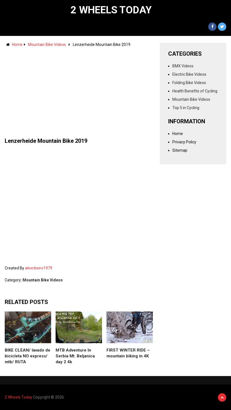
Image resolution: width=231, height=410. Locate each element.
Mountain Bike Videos (47, 44)
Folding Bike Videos (189, 82)
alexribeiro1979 (38, 268)
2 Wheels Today (111, 10)
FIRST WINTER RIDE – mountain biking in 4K (128, 353)
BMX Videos (182, 66)
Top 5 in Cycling (185, 107)
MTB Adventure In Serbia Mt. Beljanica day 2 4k (75, 356)
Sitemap (179, 150)
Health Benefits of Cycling (194, 91)
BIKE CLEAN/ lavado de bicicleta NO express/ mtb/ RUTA (27, 356)
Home (17, 44)
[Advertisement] (79, 90)
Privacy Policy (184, 142)
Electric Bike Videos (189, 74)
